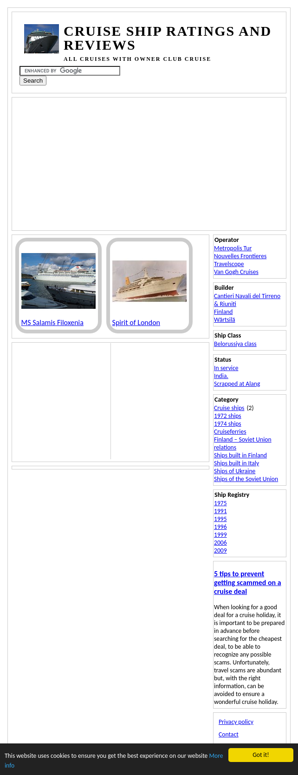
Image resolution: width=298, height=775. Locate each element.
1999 (220, 535)
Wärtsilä (224, 320)
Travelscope (229, 264)
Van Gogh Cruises (236, 272)
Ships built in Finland (240, 455)
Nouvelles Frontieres (240, 256)
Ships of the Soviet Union (246, 479)
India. (221, 376)
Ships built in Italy (236, 463)
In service (226, 368)
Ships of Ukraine (234, 471)
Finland (223, 312)
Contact (229, 734)
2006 (220, 543)
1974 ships (227, 424)
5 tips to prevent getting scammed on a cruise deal (247, 582)
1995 (220, 519)
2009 (220, 550)
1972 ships (227, 416)
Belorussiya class (235, 344)
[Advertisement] (151, 163)
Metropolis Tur (233, 248)
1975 (220, 503)
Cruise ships (229, 408)
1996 (220, 527)
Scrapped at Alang (237, 384)
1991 (220, 511)
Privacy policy (236, 722)
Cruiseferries (230, 432)
